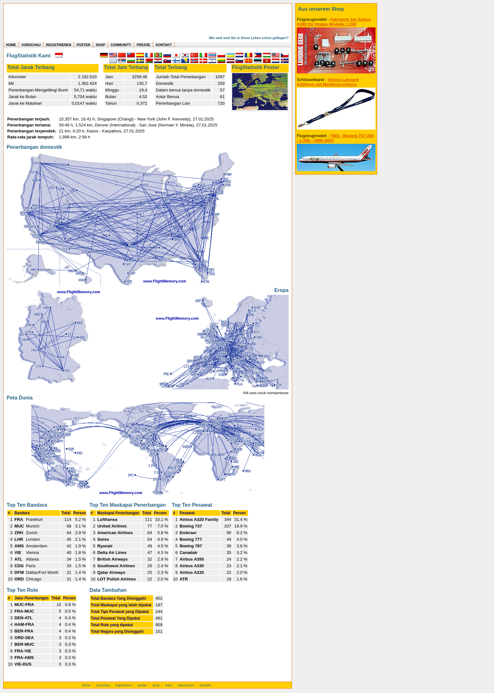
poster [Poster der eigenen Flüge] (142, 685)
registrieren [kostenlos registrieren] (123, 685)
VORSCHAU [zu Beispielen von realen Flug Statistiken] (31, 45)
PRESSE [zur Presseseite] (143, 45)
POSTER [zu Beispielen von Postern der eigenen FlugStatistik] (83, 45)
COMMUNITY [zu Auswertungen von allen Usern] (121, 45)
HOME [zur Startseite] (11, 45)
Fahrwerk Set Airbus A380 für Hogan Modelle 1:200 (334, 21)
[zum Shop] (336, 9)
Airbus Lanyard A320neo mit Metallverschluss (328, 82)
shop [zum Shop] (156, 685)
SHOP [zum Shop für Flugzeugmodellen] (100, 45)
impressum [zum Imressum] (186, 685)
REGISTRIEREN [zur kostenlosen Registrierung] (58, 45)
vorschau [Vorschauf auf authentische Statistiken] (102, 685)
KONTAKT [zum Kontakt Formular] (164, 45)
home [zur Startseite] (86, 685)
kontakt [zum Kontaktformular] (205, 685)
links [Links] (168, 685)
